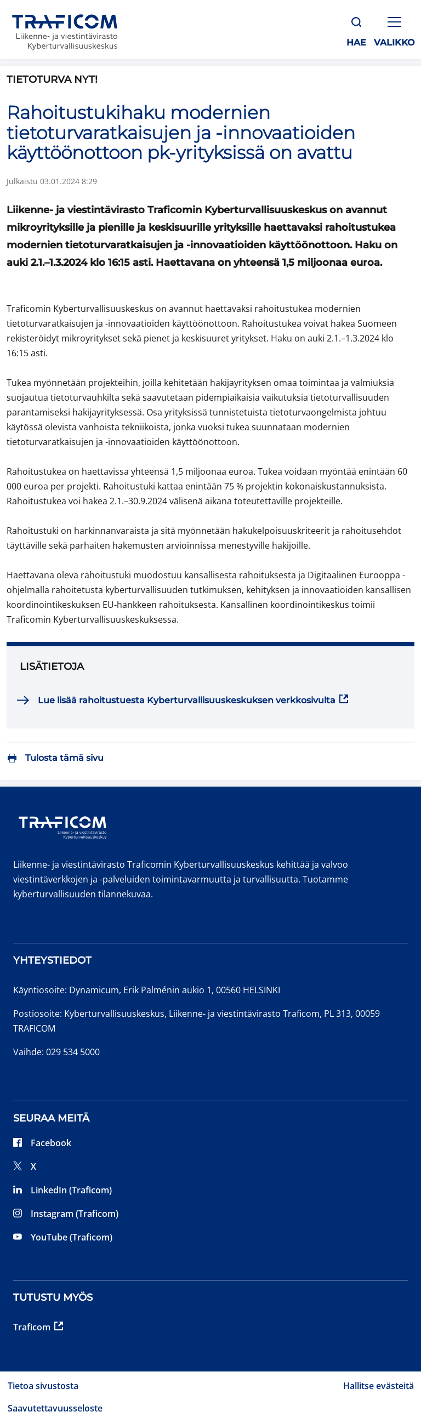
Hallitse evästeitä (378, 1386)
